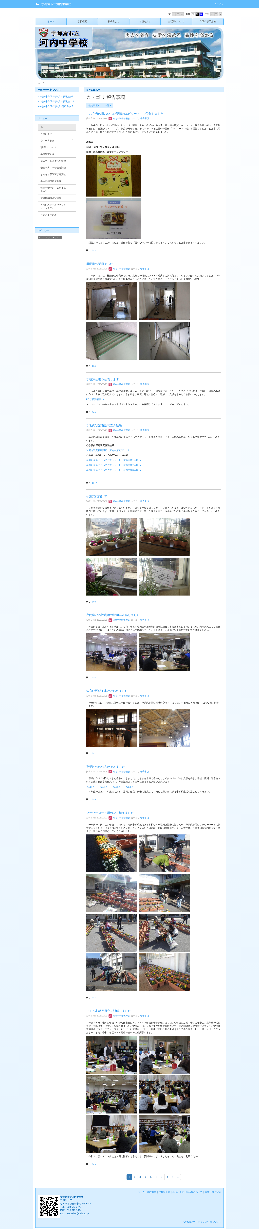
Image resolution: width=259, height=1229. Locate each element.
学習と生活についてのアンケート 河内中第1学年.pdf (114, 460)
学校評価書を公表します (102, 379)
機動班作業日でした (99, 264)
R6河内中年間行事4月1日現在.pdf (55, 106)
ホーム (141, 1192)
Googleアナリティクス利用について (202, 1221)
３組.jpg (116, 786)
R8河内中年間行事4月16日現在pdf (55, 96)
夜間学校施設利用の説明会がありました (113, 615)
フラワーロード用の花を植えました (110, 812)
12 (94, 483)
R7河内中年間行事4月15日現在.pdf (56, 101)
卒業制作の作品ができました (105, 766)
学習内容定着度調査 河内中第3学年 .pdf (107, 450)
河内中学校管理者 (119, 118)
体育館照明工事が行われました (107, 691)
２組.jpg (103, 786)
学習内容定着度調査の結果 (104, 425)
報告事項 (144, 118)
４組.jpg (129, 786)
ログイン (219, 4)
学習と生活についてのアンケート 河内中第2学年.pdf (114, 465)
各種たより (178, 1192)
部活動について (194, 1192)
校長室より (164, 1192)
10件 (107, 105)
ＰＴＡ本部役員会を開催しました (108, 1011)
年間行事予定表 (213, 1192)
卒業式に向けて (96, 496)
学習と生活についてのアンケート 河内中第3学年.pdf (114, 470)
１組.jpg (90, 786)
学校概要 (151, 1192)
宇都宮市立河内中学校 (56, 4)
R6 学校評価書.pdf (95, 399)
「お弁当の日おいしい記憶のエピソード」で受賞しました (125, 113)
